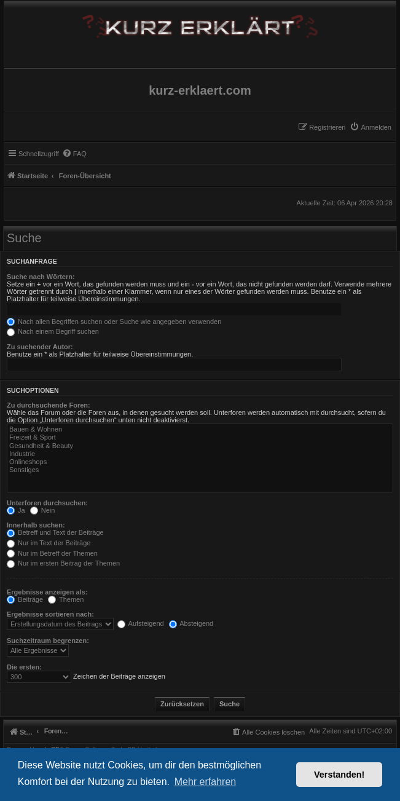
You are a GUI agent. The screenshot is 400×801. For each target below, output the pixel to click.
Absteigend (191, 623)
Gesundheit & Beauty (200, 446)
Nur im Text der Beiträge (48, 542)
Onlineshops (200, 462)
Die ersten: (24, 667)
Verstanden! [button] (339, 774)
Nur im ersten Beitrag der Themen (63, 563)
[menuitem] (370, 127)
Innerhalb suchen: (36, 525)
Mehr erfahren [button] (206, 781)
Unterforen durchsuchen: (47, 503)
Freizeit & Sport (200, 437)
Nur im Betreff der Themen (52, 553)
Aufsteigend (140, 623)
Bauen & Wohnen (200, 429)
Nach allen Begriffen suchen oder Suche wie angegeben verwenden (114, 321)
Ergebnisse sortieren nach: (50, 614)
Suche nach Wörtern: (41, 276)
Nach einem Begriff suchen (53, 331)
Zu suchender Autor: (40, 346)
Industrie (200, 454)
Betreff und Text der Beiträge (55, 532)
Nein (42, 510)
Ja (16, 510)
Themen (66, 599)
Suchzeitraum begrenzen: (48, 640)
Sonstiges (200, 470)
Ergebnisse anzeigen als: (47, 592)
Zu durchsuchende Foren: (48, 405)
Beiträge (25, 599)
